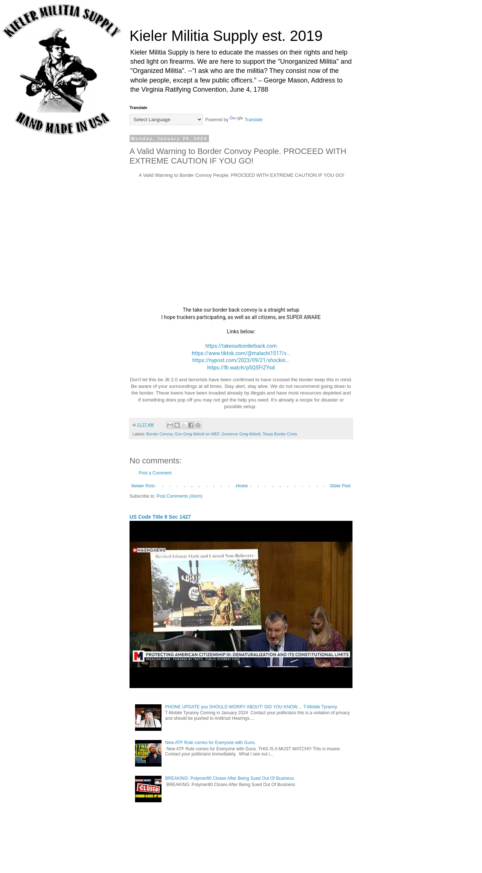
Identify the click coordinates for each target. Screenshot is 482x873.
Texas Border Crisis (280, 434)
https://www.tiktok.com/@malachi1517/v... (241, 353)
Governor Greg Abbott (241, 434)
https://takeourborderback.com (241, 346)
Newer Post (142, 485)
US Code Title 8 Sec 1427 (160, 517)
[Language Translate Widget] (166, 119)
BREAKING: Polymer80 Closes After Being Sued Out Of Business (229, 778)
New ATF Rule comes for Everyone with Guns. (210, 742)
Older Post (340, 485)
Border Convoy (159, 434)
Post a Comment (155, 473)
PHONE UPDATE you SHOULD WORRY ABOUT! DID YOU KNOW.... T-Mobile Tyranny (251, 706)
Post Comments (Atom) (179, 496)
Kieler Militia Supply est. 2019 (226, 36)
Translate (246, 119)
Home (242, 485)
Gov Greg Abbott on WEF (197, 434)
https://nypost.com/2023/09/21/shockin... (241, 360)
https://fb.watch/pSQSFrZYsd (240, 368)
